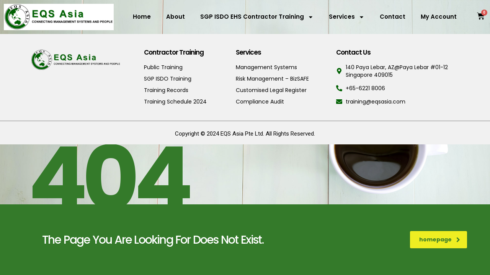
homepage (439, 239)
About (175, 17)
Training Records (166, 90)
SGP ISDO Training (167, 78)
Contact (392, 17)
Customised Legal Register (271, 90)
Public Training (163, 67)
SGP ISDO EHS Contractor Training (257, 17)
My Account (439, 17)
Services (346, 17)
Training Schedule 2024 (175, 101)
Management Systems (266, 67)
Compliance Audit (260, 101)
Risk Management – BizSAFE (272, 78)
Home (142, 17)
